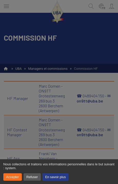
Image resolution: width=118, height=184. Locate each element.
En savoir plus (55, 177)
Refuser (32, 177)
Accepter (12, 177)
